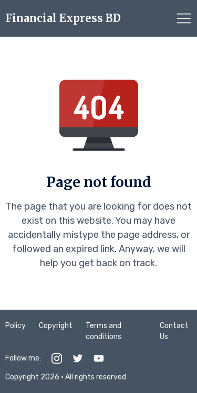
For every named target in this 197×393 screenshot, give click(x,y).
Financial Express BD (63, 18)
